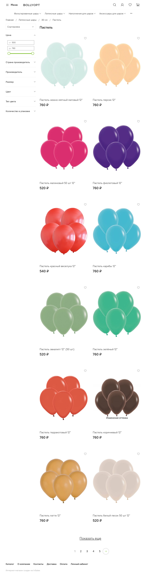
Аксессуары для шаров (112, 13)
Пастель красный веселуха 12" (58, 266)
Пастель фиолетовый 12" (107, 183)
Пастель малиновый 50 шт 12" (57, 183)
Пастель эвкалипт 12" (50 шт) (57, 349)
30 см (44, 19)
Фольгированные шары (27, 13)
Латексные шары (55, 13)
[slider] (9, 53)
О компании (24, 564)
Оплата (63, 564)
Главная (10, 19)
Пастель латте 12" (50, 515)
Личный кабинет (79, 564)
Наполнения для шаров (82, 13)
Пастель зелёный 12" (105, 349)
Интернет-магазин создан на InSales (23, 570)
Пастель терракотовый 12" (55, 432)
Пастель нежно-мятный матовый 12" (61, 100)
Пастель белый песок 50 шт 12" (111, 515)
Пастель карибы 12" (104, 266)
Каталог (10, 564)
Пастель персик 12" (104, 100)
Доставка (51, 564)
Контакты (38, 564)
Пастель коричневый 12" (107, 432)
